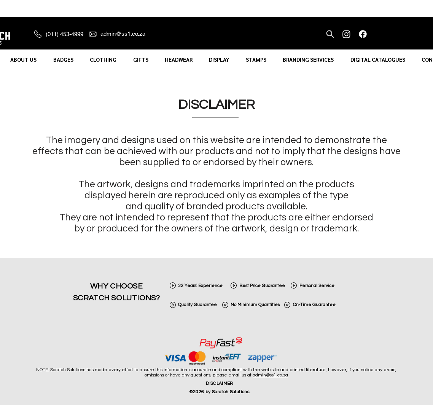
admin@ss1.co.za (270, 375)
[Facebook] (363, 34)
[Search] (330, 34)
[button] (23, 59)
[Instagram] (346, 34)
